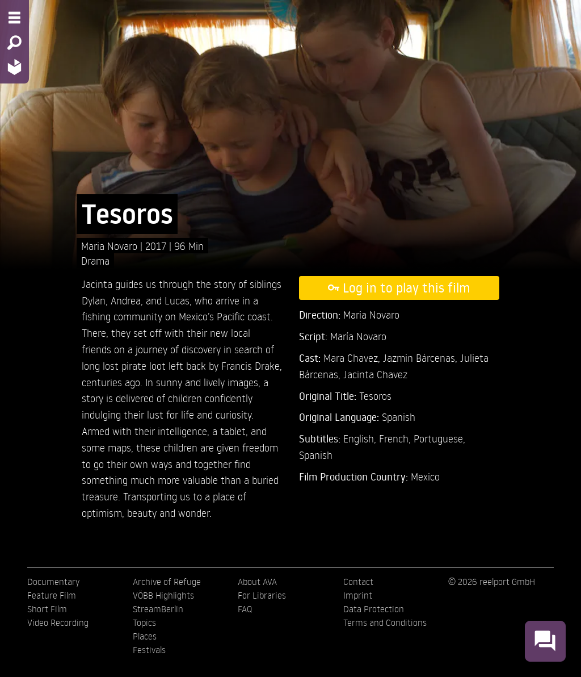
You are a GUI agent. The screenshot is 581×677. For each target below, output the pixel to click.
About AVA (257, 581)
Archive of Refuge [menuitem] (167, 581)
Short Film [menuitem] (47, 609)
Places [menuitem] (145, 636)
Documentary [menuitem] (53, 581)
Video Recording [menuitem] (58, 622)
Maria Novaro (110, 245)
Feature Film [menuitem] (51, 595)
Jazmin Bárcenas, (421, 357)
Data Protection (373, 609)
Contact (358, 581)
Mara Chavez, (353, 357)
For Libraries (262, 595)
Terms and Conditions (385, 622)
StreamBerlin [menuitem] (158, 609)
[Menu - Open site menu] (14, 17)
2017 (157, 245)
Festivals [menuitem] (149, 649)
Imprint (357, 595)
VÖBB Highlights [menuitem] (163, 595)
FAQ (245, 609)
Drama (95, 260)
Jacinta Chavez (375, 374)
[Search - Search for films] (14, 42)
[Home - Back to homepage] (14, 66)
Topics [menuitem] (144, 622)
